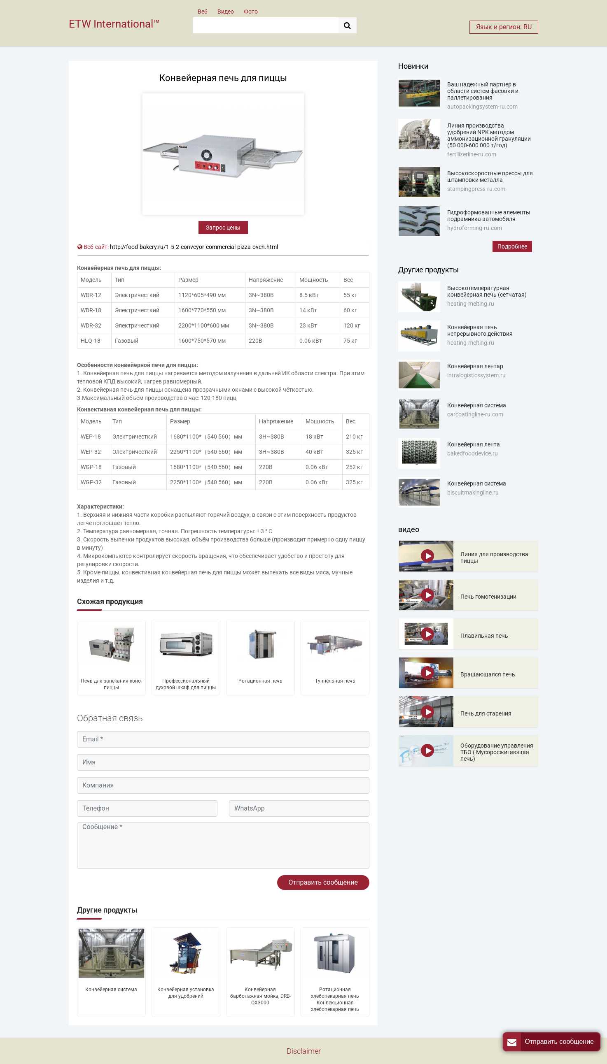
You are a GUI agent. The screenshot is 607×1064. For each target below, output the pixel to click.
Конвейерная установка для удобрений (185, 993)
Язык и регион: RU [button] (504, 27)
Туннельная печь (335, 681)
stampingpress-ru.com (476, 189)
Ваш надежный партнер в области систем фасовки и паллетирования (482, 91)
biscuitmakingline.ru (473, 492)
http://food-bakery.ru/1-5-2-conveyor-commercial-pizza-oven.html (194, 247)
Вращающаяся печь (487, 674)
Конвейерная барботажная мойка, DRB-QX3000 (260, 996)
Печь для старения (485, 713)
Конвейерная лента (473, 444)
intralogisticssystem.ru (476, 375)
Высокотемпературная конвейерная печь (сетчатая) (487, 291)
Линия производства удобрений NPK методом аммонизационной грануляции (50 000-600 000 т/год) (489, 135)
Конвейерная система (111, 989)
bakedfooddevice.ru (472, 453)
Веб (203, 11)
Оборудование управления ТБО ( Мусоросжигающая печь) (496, 752)
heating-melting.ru (470, 303)
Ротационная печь (260, 681)
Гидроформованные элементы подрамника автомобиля (488, 215)
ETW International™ (114, 24)
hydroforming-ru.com (474, 228)
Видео (225, 11)
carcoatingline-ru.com (475, 414)
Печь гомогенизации (488, 596)
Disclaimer (304, 1051)
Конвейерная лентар (475, 366)
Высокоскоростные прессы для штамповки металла (490, 176)
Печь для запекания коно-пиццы (111, 684)
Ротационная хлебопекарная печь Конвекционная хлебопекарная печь (335, 999)
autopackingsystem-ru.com (482, 106)
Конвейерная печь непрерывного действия (480, 330)
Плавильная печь (484, 635)
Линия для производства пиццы (494, 557)
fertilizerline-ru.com (471, 154)
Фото (251, 11)
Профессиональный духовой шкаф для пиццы (186, 684)
